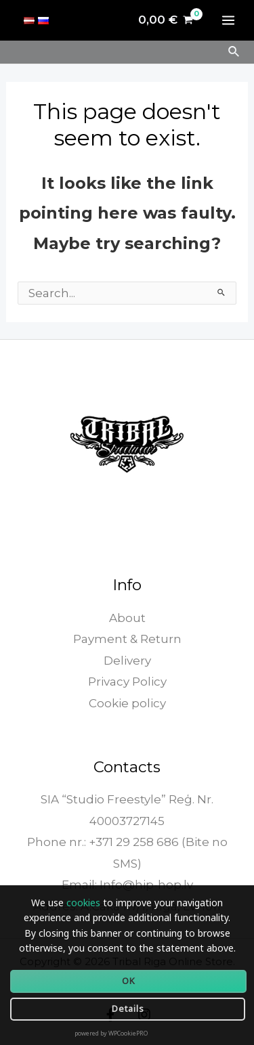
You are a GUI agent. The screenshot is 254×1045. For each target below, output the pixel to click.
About (127, 618)
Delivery (127, 660)
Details (128, 1008)
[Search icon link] (234, 52)
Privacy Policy (127, 681)
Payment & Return (127, 639)
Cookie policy (127, 703)
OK (128, 981)
